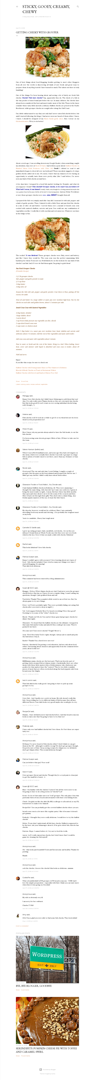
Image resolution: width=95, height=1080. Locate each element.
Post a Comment (22, 926)
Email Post (24, 381)
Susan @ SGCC (28, 588)
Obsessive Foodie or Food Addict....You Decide (40, 485)
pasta (28, 384)
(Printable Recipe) (22, 271)
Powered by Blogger (47, 1069)
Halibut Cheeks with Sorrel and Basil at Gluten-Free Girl (37, 373)
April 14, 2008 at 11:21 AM (30, 462)
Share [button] (18, 381)
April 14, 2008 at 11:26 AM (31, 478)
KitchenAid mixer (22, 121)
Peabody (26, 726)
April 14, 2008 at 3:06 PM (31, 569)
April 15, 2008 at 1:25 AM (30, 720)
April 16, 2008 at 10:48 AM (31, 780)
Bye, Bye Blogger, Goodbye (34, 986)
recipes (32, 384)
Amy (24, 915)
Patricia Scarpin (28, 557)
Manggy (26, 396)
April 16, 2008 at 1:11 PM (30, 859)
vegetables (44, 384)
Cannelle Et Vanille (30, 528)
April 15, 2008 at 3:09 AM (31, 753)
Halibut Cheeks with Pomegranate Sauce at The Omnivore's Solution (41, 368)
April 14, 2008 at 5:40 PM (31, 582)
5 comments (25, 990)
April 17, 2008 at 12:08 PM (31, 888)
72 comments (25, 1056)
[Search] (78, 6)
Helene (25, 414)
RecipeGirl (26, 711)
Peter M (26, 429)
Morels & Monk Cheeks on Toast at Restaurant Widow (36, 370)
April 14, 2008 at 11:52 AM (31, 521)
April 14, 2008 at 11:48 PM (31, 705)
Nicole (25, 468)
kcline (53, 1074)
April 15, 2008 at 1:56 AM (30, 734)
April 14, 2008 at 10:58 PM (31, 689)
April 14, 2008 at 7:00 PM (31, 651)
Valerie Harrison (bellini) (31, 449)
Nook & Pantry (41, 166)
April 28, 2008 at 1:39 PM (31, 908)
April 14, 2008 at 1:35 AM (30, 423)
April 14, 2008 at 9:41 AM (30, 443)
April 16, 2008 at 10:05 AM (31, 765)
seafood (37, 384)
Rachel (25, 544)
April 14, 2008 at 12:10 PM (31, 538)
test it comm (28, 680)
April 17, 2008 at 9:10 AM (30, 871)
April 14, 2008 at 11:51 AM (30, 501)
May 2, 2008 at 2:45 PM (30, 921)
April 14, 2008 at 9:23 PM (31, 674)
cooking (23, 384)
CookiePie (26, 878)
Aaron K (26, 772)
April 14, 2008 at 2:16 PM (30, 550)
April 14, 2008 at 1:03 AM (30, 408)
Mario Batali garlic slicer (53, 119)
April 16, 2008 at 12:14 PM (31, 840)
